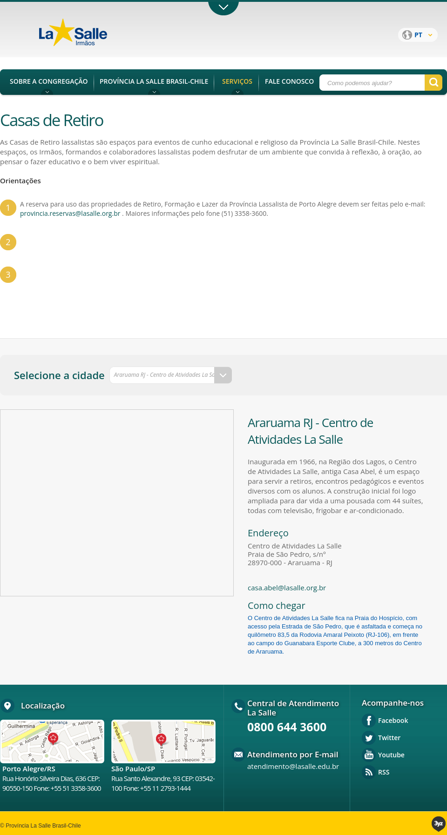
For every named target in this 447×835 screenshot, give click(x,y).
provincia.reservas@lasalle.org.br (70, 213)
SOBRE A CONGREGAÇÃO (49, 81)
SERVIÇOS (237, 81)
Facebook (393, 720)
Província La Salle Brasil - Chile (91, 38)
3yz (439, 824)
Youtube (391, 754)
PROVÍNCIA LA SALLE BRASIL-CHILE (154, 81)
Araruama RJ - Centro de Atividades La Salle (167, 375)
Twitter (389, 737)
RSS (383, 772)
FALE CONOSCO (289, 81)
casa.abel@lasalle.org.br (287, 587)
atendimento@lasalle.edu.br (293, 766)
